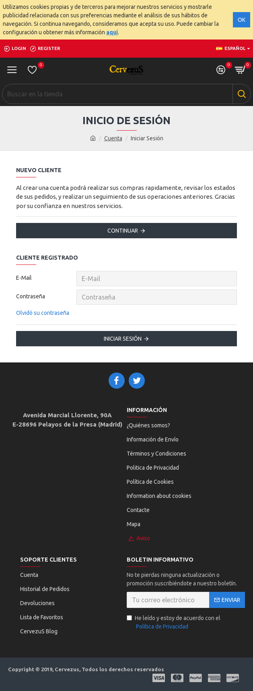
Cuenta (113, 138)
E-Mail (24, 278)
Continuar (122, 230)
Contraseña (30, 296)
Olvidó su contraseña (42, 313)
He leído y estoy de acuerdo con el (173, 623)
